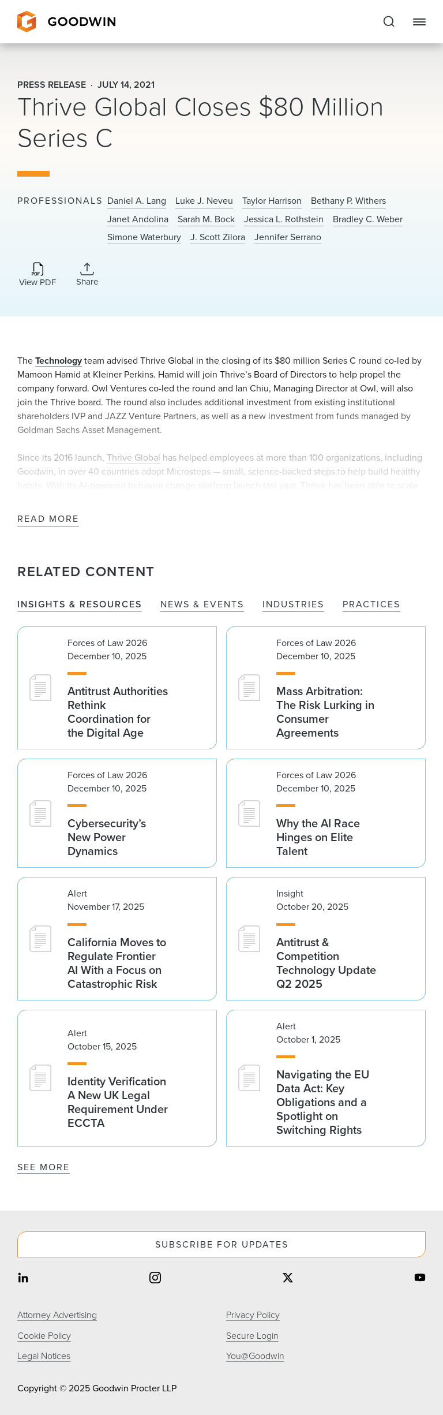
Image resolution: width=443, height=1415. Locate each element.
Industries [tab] (293, 605)
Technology (58, 360)
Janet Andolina (137, 219)
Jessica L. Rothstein (284, 219)
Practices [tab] (371, 605)
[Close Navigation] (419, 22)
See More (43, 1167)
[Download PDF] (37, 275)
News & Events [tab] (202, 605)
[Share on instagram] (155, 1279)
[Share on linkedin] (23, 1279)
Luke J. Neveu (204, 201)
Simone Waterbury (144, 237)
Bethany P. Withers (348, 201)
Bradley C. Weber (368, 219)
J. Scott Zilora (217, 237)
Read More (48, 519)
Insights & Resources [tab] (79, 605)
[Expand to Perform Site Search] (388, 22)
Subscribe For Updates (221, 1244)
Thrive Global (133, 457)
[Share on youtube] (420, 1279)
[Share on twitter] (288, 1279)
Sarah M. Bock (206, 219)
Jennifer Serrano (287, 237)
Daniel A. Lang (136, 201)
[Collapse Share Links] (87, 274)
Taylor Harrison (272, 201)
